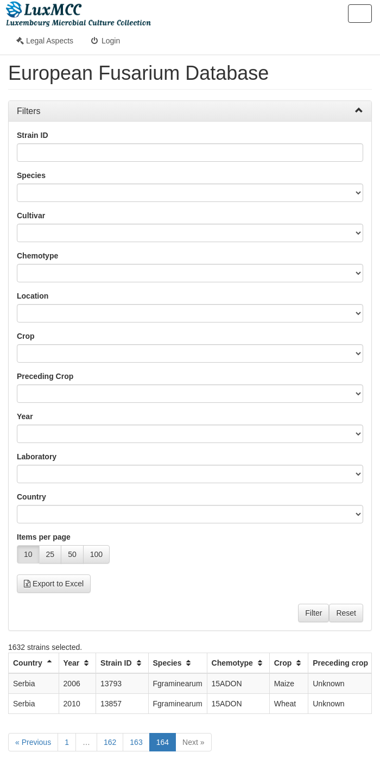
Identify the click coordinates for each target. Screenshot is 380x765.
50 (72, 554)
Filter (313, 613)
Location (32, 296)
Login (105, 40)
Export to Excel (54, 583)
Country (31, 496)
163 (136, 742)
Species (31, 175)
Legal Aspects (44, 40)
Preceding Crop (45, 376)
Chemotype (37, 255)
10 (28, 554)
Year (25, 416)
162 (110, 742)
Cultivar (31, 215)
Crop (26, 336)
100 (96, 554)
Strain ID (32, 135)
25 (50, 554)
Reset (346, 613)
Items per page (44, 537)
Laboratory (36, 456)
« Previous (33, 742)
